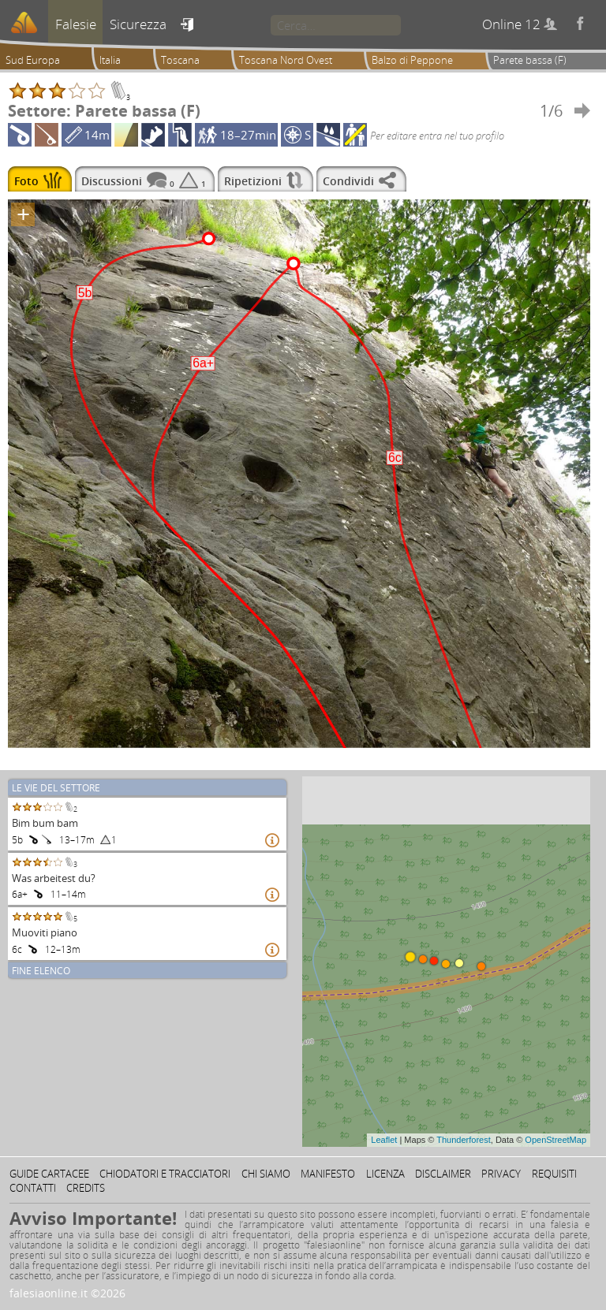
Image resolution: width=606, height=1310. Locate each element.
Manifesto (328, 1174)
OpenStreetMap (555, 1139)
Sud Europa (33, 60)
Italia (110, 60)
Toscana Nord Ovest (285, 60)
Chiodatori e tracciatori (164, 1174)
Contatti (32, 1188)
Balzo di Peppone (412, 60)
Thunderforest (463, 1139)
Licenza (385, 1174)
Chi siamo (265, 1174)
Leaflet (384, 1139)
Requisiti (554, 1174)
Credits (85, 1188)
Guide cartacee (49, 1174)
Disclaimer (443, 1174)
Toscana (180, 60)
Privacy (501, 1174)
